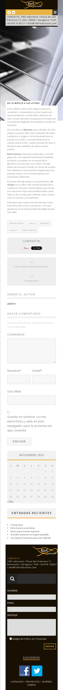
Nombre (14, 371)
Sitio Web (14, 391)
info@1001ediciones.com (42, 23)
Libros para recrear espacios (31, 266)
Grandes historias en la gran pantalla (29, 534)
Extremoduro (16, 223)
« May (10, 501)
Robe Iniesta (29, 230)
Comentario (15, 334)
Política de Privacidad (34, 638)
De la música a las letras (22, 527)
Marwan (45, 223)
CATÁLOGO (17, 681)
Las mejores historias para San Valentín (30, 537)
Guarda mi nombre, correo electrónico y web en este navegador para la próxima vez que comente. (29, 423)
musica (13, 230)
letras (32, 223)
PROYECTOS (33, 681)
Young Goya (32, 280)
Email (37, 371)
